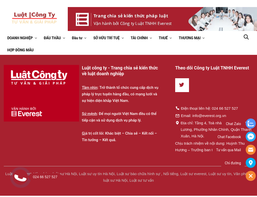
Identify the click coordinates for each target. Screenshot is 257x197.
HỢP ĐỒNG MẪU (20, 50)
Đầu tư (77, 38)
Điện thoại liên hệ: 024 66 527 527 (206, 108)
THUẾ (163, 38)
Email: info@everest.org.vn (200, 115)
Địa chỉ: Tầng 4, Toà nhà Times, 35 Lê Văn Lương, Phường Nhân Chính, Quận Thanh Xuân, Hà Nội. (213, 129)
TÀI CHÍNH (139, 38)
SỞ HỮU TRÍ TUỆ (106, 38)
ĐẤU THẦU (52, 38)
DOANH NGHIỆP (20, 38)
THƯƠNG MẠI (190, 38)
